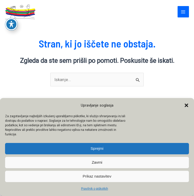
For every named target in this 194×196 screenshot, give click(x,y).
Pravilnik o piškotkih (94, 188)
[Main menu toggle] (183, 12)
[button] (186, 105)
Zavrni (97, 162)
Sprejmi (97, 148)
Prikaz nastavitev (97, 176)
